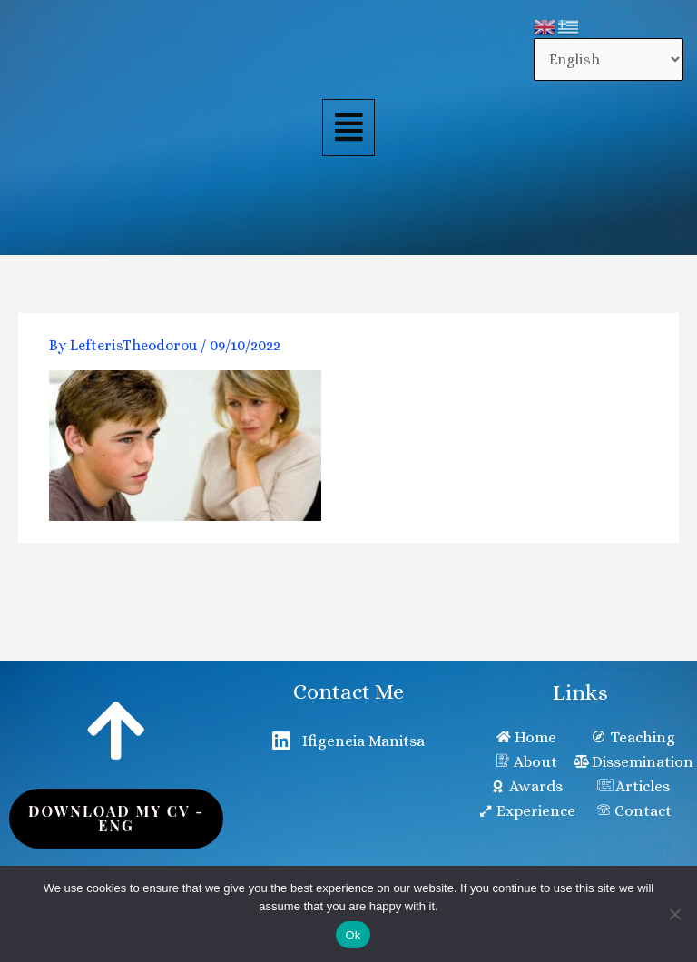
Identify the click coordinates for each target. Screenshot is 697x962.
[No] (674, 914)
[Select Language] (608, 59)
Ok (352, 935)
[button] (348, 128)
